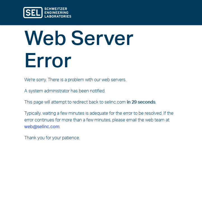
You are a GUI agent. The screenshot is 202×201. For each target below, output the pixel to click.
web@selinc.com (42, 127)
